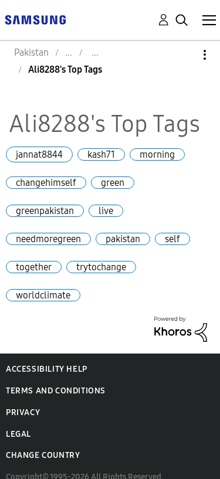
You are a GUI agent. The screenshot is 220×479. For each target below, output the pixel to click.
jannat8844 (39, 154)
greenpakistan (45, 210)
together (34, 267)
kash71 (101, 154)
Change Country (43, 455)
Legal (18, 434)
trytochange (101, 267)
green (112, 182)
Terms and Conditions (56, 391)
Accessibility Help (46, 369)
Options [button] (185, 55)
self (172, 238)
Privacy (23, 412)
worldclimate (43, 295)
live (106, 210)
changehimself (46, 182)
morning (157, 154)
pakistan (123, 238)
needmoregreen (48, 238)
